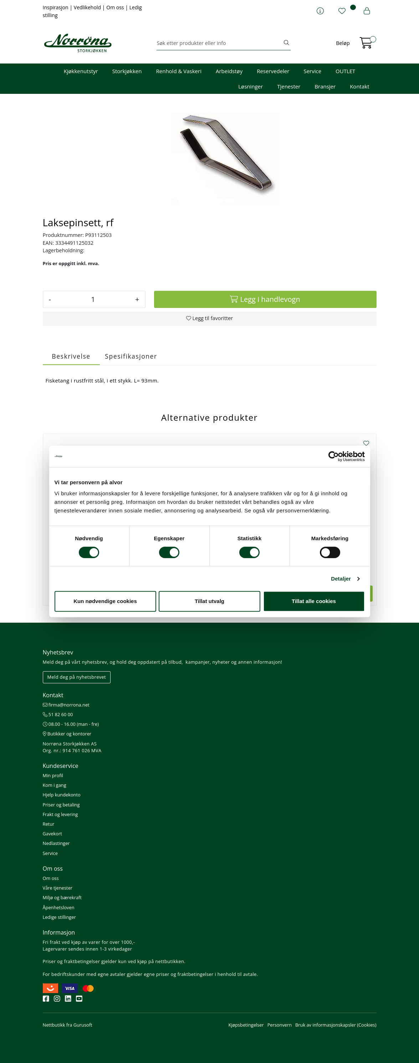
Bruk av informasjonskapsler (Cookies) (335, 1025)
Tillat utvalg (209, 601)
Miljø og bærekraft (62, 897)
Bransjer (325, 86)
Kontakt (359, 86)
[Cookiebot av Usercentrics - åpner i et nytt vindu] (333, 456)
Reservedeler (273, 71)
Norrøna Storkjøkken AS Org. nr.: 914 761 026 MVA (72, 747)
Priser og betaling (61, 804)
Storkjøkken (127, 71)
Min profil (53, 775)
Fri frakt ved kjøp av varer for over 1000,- (89, 942)
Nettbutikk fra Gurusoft (67, 1025)
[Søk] (219, 43)
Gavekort (52, 833)
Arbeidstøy (229, 71)
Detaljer (341, 579)
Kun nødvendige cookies (105, 601)
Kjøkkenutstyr (81, 71)
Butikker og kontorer (67, 733)
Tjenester (288, 86)
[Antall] (93, 299)
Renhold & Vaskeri (178, 71)
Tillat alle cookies (314, 601)
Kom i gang (54, 785)
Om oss (115, 7)
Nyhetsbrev (58, 652)
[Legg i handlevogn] (265, 299)
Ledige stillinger (59, 917)
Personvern (279, 1025)
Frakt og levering (60, 814)
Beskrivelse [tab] (71, 356)
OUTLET (345, 71)
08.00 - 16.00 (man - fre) (71, 724)
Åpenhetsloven (59, 907)
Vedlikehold (88, 7)
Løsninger (250, 86)
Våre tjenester (58, 888)
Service (312, 71)
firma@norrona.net (66, 705)
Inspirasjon (56, 7)
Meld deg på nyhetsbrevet (76, 677)
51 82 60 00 (58, 714)
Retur (49, 824)
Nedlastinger (56, 843)
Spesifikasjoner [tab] (131, 356)
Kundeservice (60, 766)
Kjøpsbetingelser (246, 1025)
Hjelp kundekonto (62, 794)
